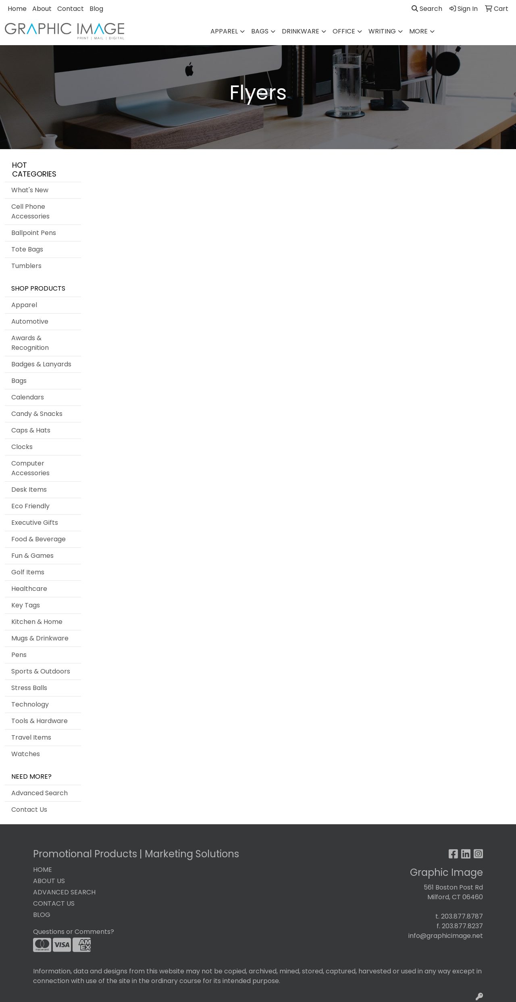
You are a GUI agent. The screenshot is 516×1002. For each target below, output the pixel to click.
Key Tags (25, 605)
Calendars (27, 397)
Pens (19, 654)
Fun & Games (32, 555)
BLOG (41, 914)
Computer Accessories (30, 468)
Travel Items (31, 737)
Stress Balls (29, 687)
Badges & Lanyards (41, 364)
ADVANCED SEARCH (64, 892)
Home (17, 8)
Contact (70, 8)
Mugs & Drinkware (40, 638)
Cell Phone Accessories (30, 211)
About (42, 8)
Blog (96, 8)
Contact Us (29, 809)
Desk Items (29, 489)
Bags (259, 31)
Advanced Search (39, 793)
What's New (29, 190)
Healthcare (29, 588)
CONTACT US (54, 903)
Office (344, 31)
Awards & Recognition (30, 342)
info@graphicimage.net (445, 935)
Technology (30, 704)
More (418, 31)
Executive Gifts (34, 522)
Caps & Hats (30, 430)
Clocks (22, 446)
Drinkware (300, 31)
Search (427, 8)
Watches (25, 754)
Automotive (29, 321)
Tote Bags (27, 249)
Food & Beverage (38, 539)
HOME (42, 869)
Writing (382, 31)
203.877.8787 (462, 916)
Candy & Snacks (36, 413)
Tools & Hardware (39, 721)
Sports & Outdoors (40, 671)
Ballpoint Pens (33, 232)
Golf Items (27, 572)
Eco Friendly (30, 506)
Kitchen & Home (36, 621)
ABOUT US (49, 881)
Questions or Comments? (73, 931)
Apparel (224, 31)
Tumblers (26, 265)
